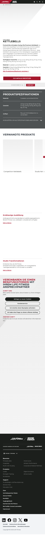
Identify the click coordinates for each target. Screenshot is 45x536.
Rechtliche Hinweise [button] (24, 528)
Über (4, 491)
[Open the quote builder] (39, 2)
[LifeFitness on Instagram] (15, 521)
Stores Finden (7, 496)
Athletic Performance (30, 463)
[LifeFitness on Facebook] (9, 521)
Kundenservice (23, 304)
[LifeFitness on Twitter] (20, 521)
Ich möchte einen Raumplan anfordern (22, 308)
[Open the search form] (36, 2)
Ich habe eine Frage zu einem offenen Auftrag (22, 312)
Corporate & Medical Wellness (33, 466)
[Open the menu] (42, 2)
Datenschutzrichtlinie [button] (9, 528)
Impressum (6, 510)
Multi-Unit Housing (9, 466)
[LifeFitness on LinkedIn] (4, 521)
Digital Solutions (29, 472)
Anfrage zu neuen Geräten (22, 299)
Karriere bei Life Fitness (11, 505)
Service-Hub (7, 485)
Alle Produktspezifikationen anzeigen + (16, 71)
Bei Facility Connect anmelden (13, 507)
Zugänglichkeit (8, 502)
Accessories (6, 477)
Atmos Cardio (28, 474)
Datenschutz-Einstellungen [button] (18, 525)
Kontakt (31, 85)
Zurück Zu (7, 4)
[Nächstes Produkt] (43, 157)
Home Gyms (27, 461)
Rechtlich (6, 499)
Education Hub (7, 487)
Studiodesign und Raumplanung (13, 482)
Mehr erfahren (7, 223)
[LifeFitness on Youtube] (26, 521)
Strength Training (8, 474)
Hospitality (6, 463)
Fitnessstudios (7, 461)
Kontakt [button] (5, 525)
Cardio (5, 472)
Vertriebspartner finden (11, 493)
